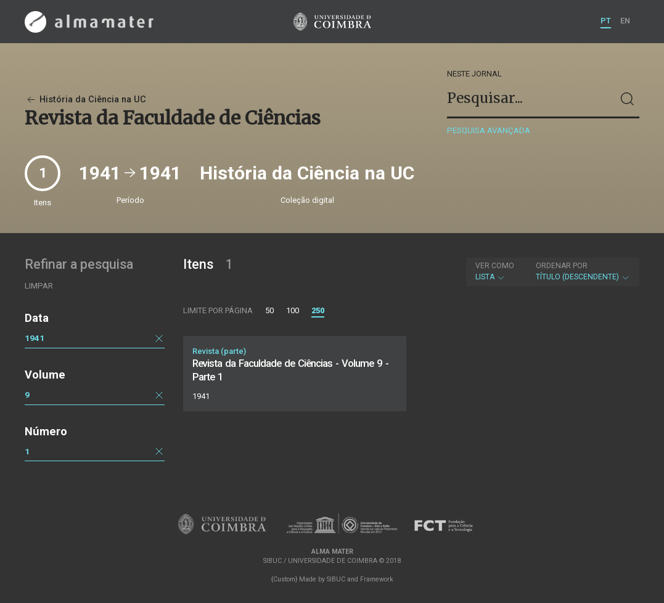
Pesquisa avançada (488, 130)
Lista (494, 271)
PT (605, 20)
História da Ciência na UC (85, 99)
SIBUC (336, 579)
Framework (376, 579)
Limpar (39, 285)
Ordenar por (562, 265)
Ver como (494, 265)
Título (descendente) (583, 271)
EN (625, 20)
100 (292, 310)
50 (269, 310)
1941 (34, 338)
